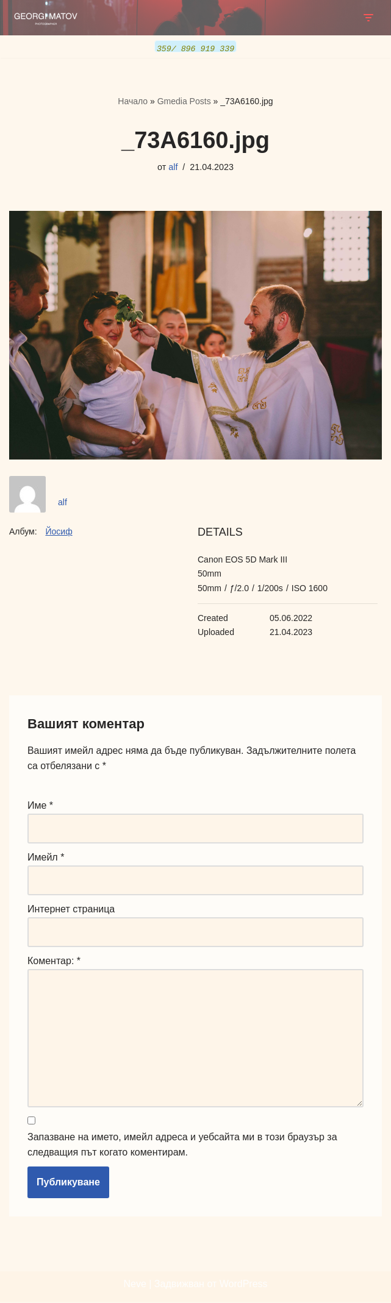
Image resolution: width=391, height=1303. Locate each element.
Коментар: (54, 961)
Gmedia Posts (184, 101)
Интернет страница (71, 909)
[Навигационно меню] (368, 17)
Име (40, 805)
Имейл (45, 858)
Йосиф (58, 531)
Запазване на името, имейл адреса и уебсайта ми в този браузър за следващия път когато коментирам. (182, 1146)
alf (173, 166)
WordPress (244, 1285)
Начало (133, 101)
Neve (134, 1285)
